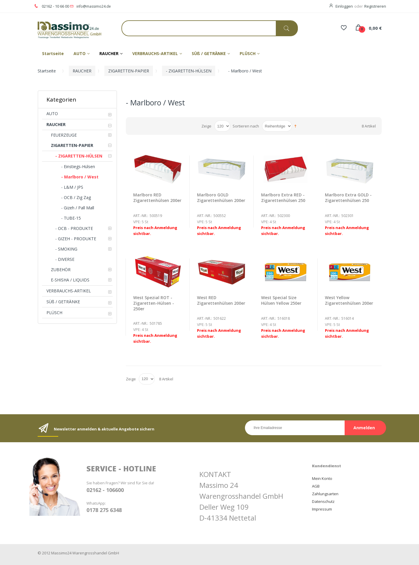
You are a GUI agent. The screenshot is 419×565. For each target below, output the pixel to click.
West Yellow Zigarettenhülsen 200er (349, 300)
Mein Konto (322, 478)
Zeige (206, 126)
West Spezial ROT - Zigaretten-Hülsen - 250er (153, 303)
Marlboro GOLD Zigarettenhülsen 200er (221, 197)
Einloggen (344, 6)
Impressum (322, 509)
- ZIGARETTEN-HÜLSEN (188, 71)
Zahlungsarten (325, 493)
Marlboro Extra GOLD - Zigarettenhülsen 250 (348, 197)
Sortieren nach (246, 126)
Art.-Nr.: (140, 215)
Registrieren (375, 6)
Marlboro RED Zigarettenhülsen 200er (157, 197)
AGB (316, 486)
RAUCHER (82, 71)
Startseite (47, 71)
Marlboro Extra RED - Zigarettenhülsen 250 (283, 197)
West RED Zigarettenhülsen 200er (221, 300)
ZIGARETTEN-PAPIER (128, 71)
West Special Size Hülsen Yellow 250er (281, 300)
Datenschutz (323, 501)
